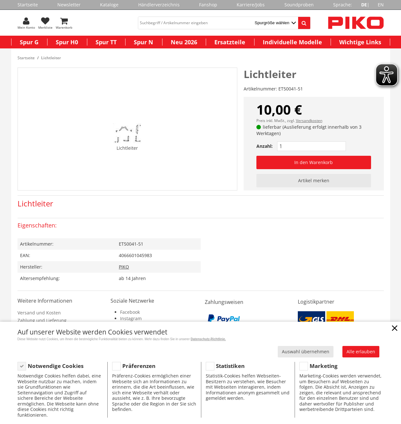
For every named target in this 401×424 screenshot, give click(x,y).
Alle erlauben (361, 352)
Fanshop (208, 5)
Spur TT (106, 42)
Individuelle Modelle (292, 42)
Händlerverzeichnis (159, 5)
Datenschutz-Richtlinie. (208, 339)
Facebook (130, 312)
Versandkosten (309, 120)
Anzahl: (264, 146)
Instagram (131, 318)
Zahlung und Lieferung (42, 320)
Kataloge (109, 5)
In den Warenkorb (313, 162)
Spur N (143, 42)
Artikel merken (313, 180)
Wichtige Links (360, 42)
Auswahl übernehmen (305, 352)
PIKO (124, 267)
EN (381, 5)
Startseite (28, 5)
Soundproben (299, 5)
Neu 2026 (184, 42)
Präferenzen (138, 366)
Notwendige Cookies (55, 366)
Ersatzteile (229, 42)
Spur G (29, 42)
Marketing (324, 366)
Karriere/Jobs (251, 5)
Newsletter (69, 5)
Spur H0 (67, 42)
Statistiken (230, 366)
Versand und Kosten (39, 313)
